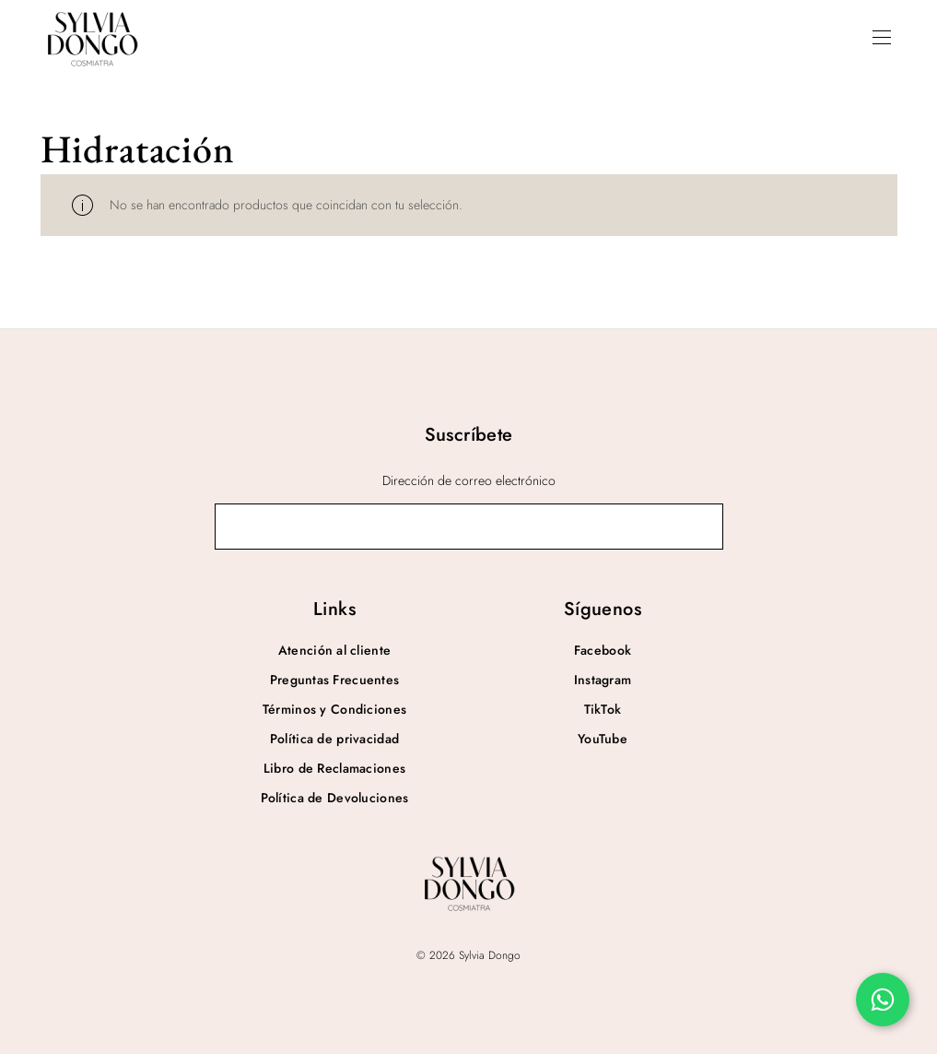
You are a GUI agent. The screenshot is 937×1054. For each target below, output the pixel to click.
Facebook (602, 650)
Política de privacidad (334, 738)
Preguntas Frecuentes (335, 679)
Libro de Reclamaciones (334, 768)
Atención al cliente (334, 650)
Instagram (603, 679)
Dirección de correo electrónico (469, 480)
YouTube (602, 738)
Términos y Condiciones (334, 709)
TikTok (603, 709)
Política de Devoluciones (335, 797)
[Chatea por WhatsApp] (882, 999)
